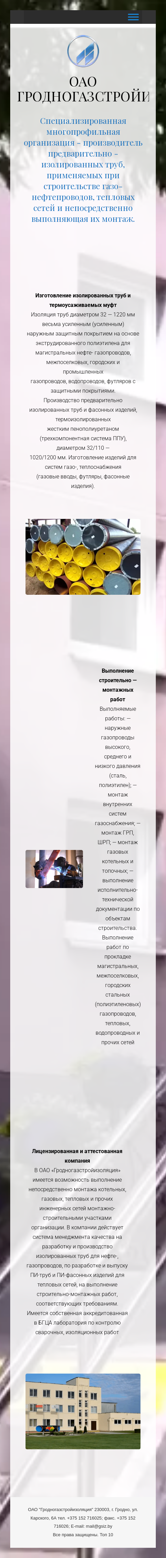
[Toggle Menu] (133, 17)
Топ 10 (106, 1534)
